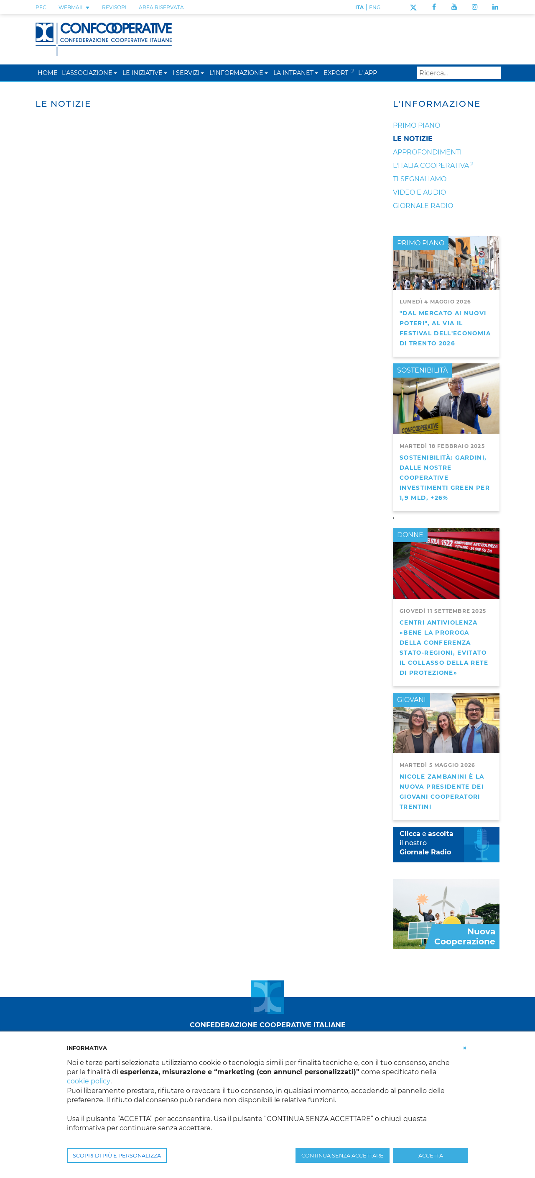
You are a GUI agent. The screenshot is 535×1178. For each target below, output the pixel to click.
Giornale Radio (423, 206)
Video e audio (419, 192)
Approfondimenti (427, 152)
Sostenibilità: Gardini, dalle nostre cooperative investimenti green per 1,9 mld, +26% (445, 477)
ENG (374, 7)
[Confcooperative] (104, 39)
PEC (41, 7)
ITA (359, 7)
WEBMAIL (74, 7)
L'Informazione (437, 104)
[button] (115, 73)
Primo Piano (416, 125)
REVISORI (114, 7)
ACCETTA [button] (430, 1155)
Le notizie (413, 139)
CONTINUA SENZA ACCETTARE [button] (342, 1155)
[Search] (459, 73)
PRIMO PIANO (420, 243)
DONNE (410, 535)
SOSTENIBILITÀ (422, 370)
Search (493, 73)
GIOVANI (411, 700)
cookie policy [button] (88, 1081)
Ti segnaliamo (419, 179)
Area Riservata (161, 7)
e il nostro (426, 843)
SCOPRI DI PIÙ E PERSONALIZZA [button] (117, 1155)
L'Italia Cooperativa (431, 166)
